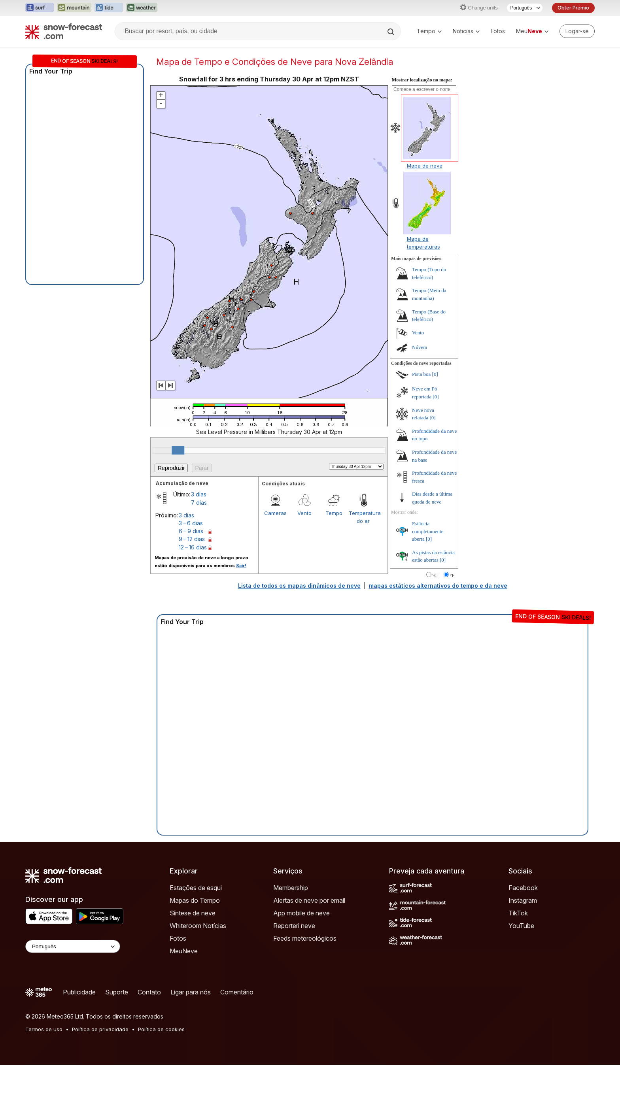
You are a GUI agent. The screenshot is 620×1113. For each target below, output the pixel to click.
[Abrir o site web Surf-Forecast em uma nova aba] (39, 8)
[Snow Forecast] (63, 31)
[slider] (178, 450)
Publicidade (79, 992)
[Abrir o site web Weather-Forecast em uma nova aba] (141, 8)
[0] (435, 374)
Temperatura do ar (363, 517)
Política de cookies (161, 1029)
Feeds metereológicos (304, 938)
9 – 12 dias (192, 539)
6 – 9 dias (191, 531)
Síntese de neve (192, 913)
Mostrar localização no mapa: (422, 80)
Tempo (429, 31)
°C (435, 575)
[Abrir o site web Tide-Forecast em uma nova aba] (109, 8)
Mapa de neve (424, 165)
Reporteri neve (294, 926)
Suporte (116, 992)
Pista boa (421, 374)
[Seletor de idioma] (524, 8)
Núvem (419, 347)
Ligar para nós (190, 992)
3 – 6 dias (191, 523)
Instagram (522, 900)
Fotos (498, 31)
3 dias (198, 494)
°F (452, 575)
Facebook (523, 888)
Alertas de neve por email (309, 900)
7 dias (199, 502)
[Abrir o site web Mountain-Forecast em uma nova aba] (74, 8)
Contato (149, 992)
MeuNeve (184, 951)
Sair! (241, 565)
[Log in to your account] (577, 31)
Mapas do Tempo (195, 900)
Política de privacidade (100, 1029)
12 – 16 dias (193, 547)
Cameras (275, 513)
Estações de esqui (196, 888)
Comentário (236, 992)
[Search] (391, 32)
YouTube (521, 926)
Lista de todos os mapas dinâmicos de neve (299, 585)
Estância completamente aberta (427, 531)
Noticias (466, 31)
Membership (290, 888)
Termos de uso (43, 1029)
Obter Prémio (573, 8)
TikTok (518, 913)
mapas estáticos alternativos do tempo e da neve (438, 585)
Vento (304, 513)
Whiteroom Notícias (198, 926)
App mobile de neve (301, 913)
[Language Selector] (72, 946)
